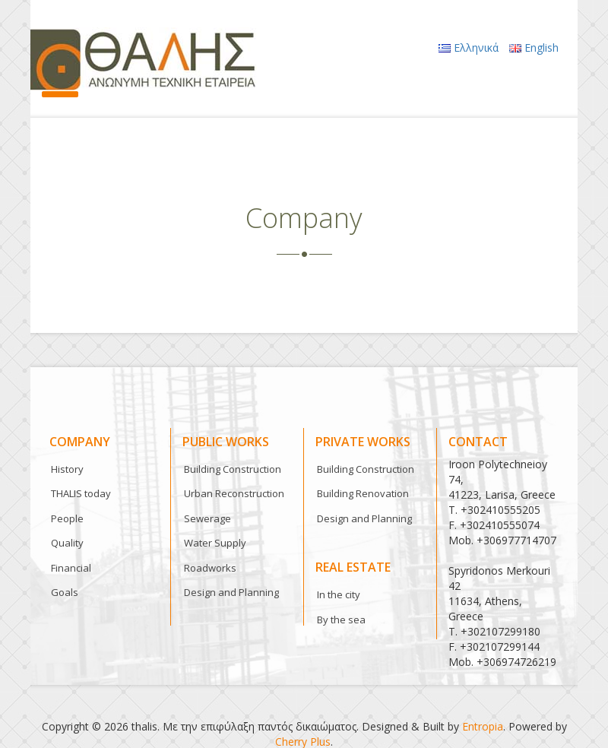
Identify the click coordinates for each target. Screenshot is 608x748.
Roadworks (210, 568)
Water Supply (215, 543)
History (67, 469)
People (67, 518)
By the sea (341, 619)
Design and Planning (231, 592)
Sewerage (207, 518)
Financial (71, 568)
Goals (64, 592)
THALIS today (81, 493)
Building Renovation (363, 493)
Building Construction (232, 469)
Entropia (482, 726)
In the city (338, 594)
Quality (67, 543)
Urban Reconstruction (234, 493)
